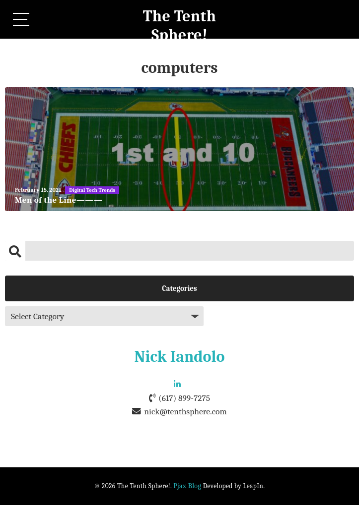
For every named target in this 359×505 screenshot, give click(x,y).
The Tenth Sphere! (179, 25)
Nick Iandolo (180, 356)
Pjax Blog (187, 486)
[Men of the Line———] (179, 149)
